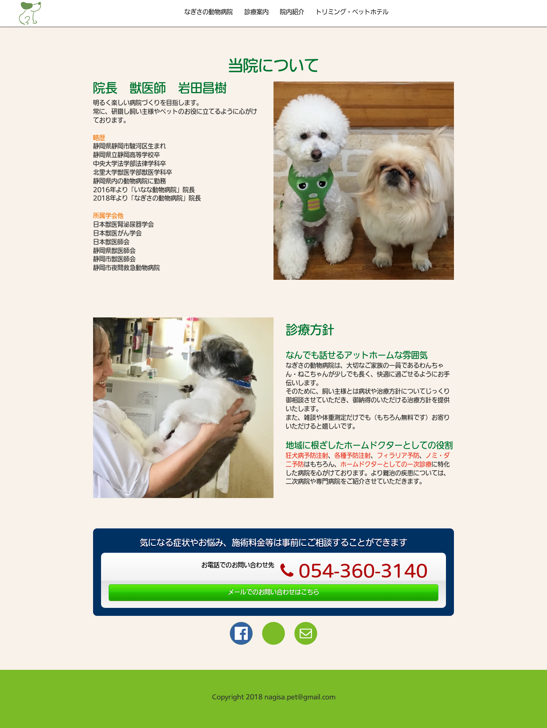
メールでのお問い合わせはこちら (273, 592)
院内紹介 (292, 12)
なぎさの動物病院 (208, 12)
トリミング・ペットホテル (352, 12)
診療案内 (256, 12)
